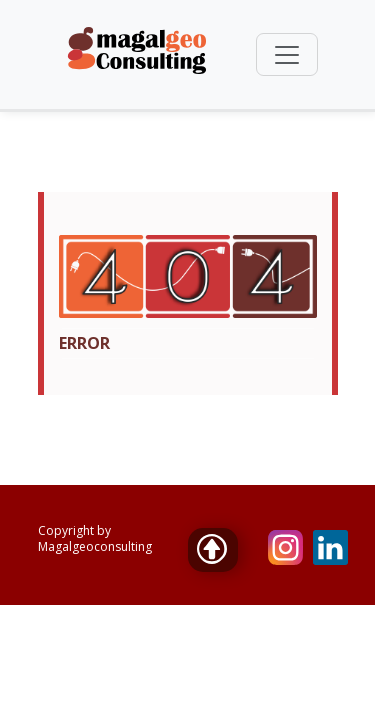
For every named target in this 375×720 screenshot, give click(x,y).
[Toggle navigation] (287, 54)
